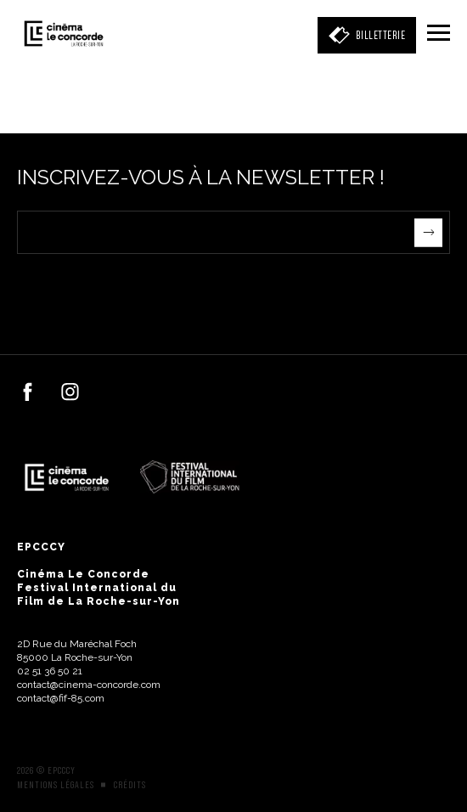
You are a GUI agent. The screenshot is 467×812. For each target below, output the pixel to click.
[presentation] (146, 287)
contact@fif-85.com (60, 698)
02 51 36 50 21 (49, 671)
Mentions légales (55, 785)
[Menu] (438, 34)
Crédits (130, 785)
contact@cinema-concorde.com (88, 685)
